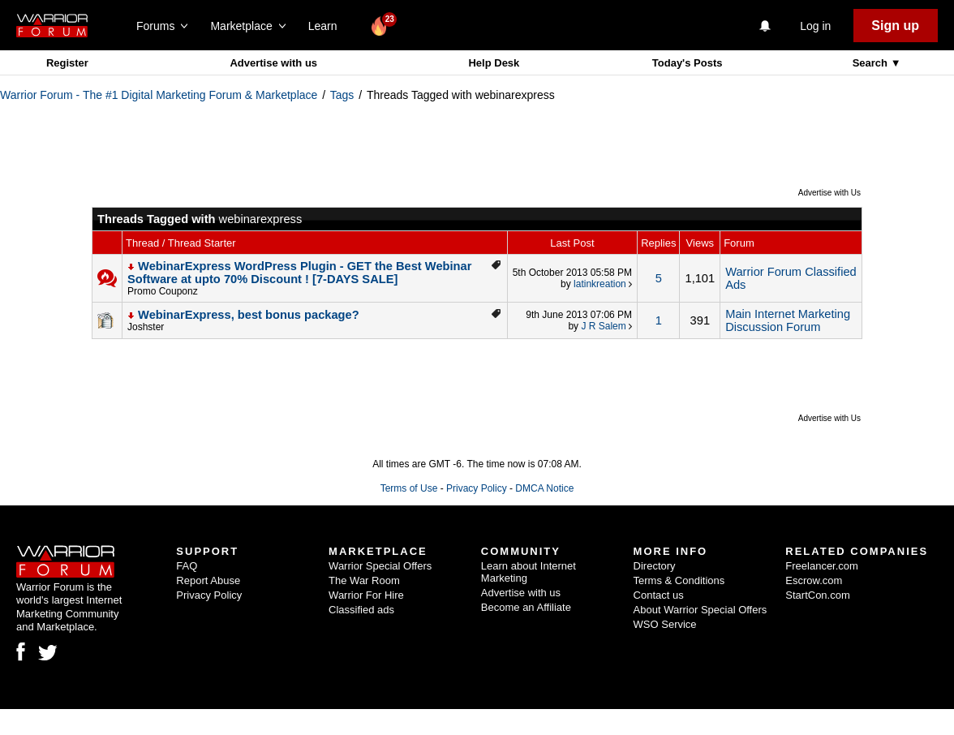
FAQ (186, 566)
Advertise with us (273, 63)
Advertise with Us (829, 192)
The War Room (364, 580)
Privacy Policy (476, 488)
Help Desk (493, 63)
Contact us (659, 595)
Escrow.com (813, 580)
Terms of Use (409, 488)
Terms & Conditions (679, 580)
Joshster (145, 327)
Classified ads (361, 610)
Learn (327, 25)
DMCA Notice (544, 488)
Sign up (895, 25)
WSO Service (665, 624)
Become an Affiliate (526, 607)
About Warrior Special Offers (700, 610)
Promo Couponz (162, 291)
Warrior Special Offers (380, 566)
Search (872, 63)
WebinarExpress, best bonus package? (248, 314)
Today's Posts (687, 63)
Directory (655, 566)
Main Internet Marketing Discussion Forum (787, 320)
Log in (815, 25)
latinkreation (600, 284)
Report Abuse (208, 580)
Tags (342, 94)
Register (67, 63)
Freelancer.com (821, 566)
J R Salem (603, 326)
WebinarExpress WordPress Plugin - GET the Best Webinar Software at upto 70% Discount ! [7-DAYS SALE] (299, 273)
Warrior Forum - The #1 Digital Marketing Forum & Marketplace (158, 94)
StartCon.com (817, 595)
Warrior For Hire (366, 595)
